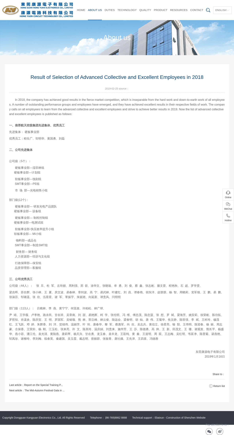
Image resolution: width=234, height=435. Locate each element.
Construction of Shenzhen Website (185, 417)
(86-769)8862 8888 (116, 417)
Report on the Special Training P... (43, 385)
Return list (219, 386)
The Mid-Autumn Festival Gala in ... (44, 390)
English (221, 10)
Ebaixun (159, 417)
